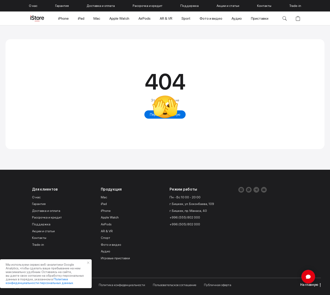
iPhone (106, 211)
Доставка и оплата (101, 6)
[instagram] (241, 190)
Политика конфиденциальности (122, 285)
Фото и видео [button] (211, 18)
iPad (104, 204)
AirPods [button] (144, 18)
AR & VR (107, 231)
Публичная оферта (217, 285)
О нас (33, 6)
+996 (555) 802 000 (185, 217)
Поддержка (189, 6)
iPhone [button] (63, 18)
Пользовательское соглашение (174, 285)
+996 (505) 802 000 (185, 224)
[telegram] (256, 190)
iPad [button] (81, 18)
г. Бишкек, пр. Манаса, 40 (188, 211)
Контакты (264, 6)
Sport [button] (186, 18)
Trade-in (295, 6)
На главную (310, 285)
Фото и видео (111, 244)
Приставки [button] (259, 18)
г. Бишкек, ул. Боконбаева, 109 (192, 204)
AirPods (106, 224)
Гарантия (62, 6)
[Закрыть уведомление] (88, 262)
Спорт (105, 238)
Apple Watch (110, 217)
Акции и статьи (228, 6)
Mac (104, 197)
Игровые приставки (115, 258)
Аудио (105, 251)
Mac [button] (97, 18)
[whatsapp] (249, 190)
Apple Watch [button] (119, 18)
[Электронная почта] (264, 190)
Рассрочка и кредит (147, 6)
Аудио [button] (236, 18)
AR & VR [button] (166, 18)
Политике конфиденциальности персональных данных (39, 281)
